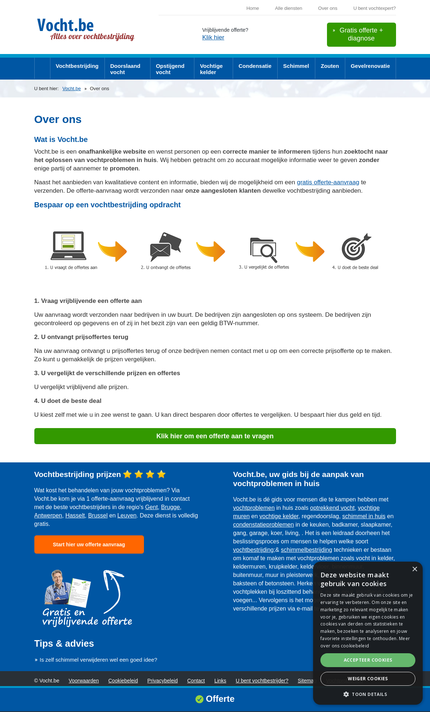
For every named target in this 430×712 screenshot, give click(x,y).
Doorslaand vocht (125, 69)
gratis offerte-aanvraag (328, 182)
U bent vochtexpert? (374, 8)
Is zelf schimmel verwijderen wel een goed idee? (98, 660)
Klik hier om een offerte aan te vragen (215, 436)
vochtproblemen (254, 508)
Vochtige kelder (211, 69)
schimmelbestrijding (306, 550)
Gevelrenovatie (370, 66)
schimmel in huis (363, 516)
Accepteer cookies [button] (368, 660)
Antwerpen (48, 515)
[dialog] (368, 633)
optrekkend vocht (332, 508)
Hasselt (75, 515)
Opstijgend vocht (170, 69)
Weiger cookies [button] (368, 679)
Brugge (170, 507)
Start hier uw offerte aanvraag (89, 544)
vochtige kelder (278, 516)
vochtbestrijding (253, 550)
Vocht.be (71, 88)
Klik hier (213, 37)
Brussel (97, 515)
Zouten (330, 66)
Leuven (127, 515)
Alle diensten (288, 8)
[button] (367, 693)
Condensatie (255, 66)
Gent (151, 507)
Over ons (328, 8)
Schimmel (296, 66)
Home (252, 8)
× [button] (414, 569)
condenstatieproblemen (263, 525)
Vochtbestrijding (77, 66)
